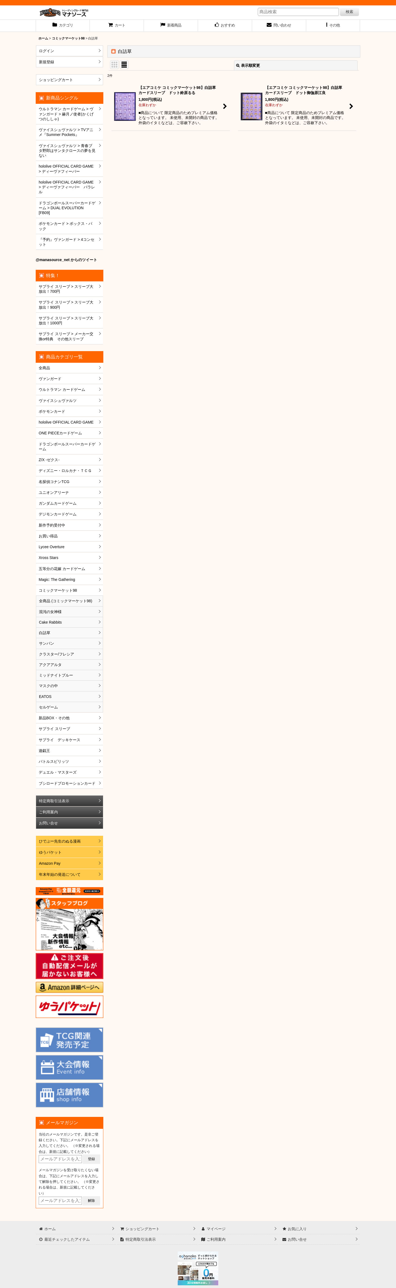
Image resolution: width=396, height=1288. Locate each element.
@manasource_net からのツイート (66, 260)
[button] (333, 26)
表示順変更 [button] (248, 65)
